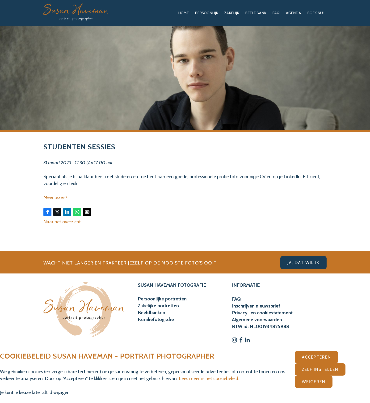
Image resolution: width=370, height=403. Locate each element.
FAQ (276, 13)
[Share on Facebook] (47, 212)
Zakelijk (231, 13)
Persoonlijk (206, 13)
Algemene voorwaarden (257, 319)
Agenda (293, 13)
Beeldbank (255, 13)
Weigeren (313, 381)
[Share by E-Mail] (87, 212)
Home (183, 13)
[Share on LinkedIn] (67, 212)
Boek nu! (315, 13)
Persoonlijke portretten (162, 299)
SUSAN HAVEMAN (157, 285)
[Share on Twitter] (57, 212)
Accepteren (316, 357)
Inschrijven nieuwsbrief (256, 306)
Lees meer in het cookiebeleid (208, 378)
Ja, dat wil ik (303, 262)
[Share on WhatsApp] (77, 212)
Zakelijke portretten (158, 305)
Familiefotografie (156, 319)
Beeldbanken (151, 312)
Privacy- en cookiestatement (262, 313)
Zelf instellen (320, 369)
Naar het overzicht (62, 222)
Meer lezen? (55, 197)
